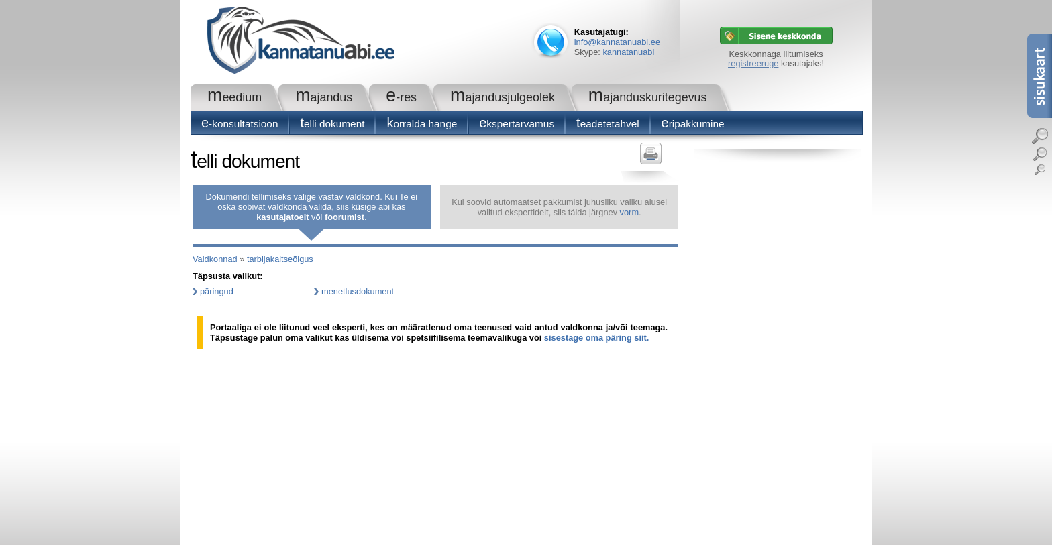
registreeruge (753, 63)
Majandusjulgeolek (502, 97)
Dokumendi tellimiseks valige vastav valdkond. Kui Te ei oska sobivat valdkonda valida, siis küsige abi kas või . (312, 207)
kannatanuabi (628, 52)
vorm (629, 212)
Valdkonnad (215, 259)
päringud (216, 291)
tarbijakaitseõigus (280, 259)
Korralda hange (421, 123)
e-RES (401, 97)
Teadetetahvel (607, 123)
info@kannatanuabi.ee (617, 42)
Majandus (323, 97)
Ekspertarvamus (516, 123)
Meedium (234, 97)
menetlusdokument (357, 291)
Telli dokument (332, 123)
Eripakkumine (693, 123)
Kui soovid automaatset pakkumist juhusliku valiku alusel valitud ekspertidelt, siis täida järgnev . (559, 207)
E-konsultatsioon (239, 123)
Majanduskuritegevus (647, 97)
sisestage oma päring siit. (596, 337)
